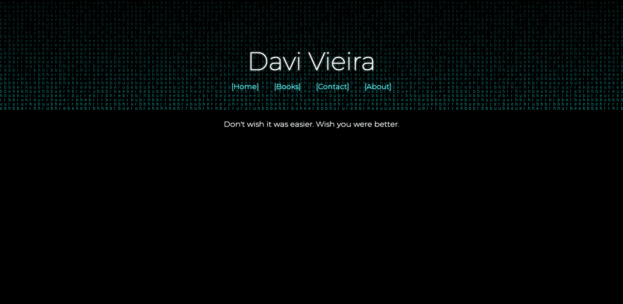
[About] (378, 86)
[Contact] (332, 86)
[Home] (245, 86)
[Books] (287, 86)
